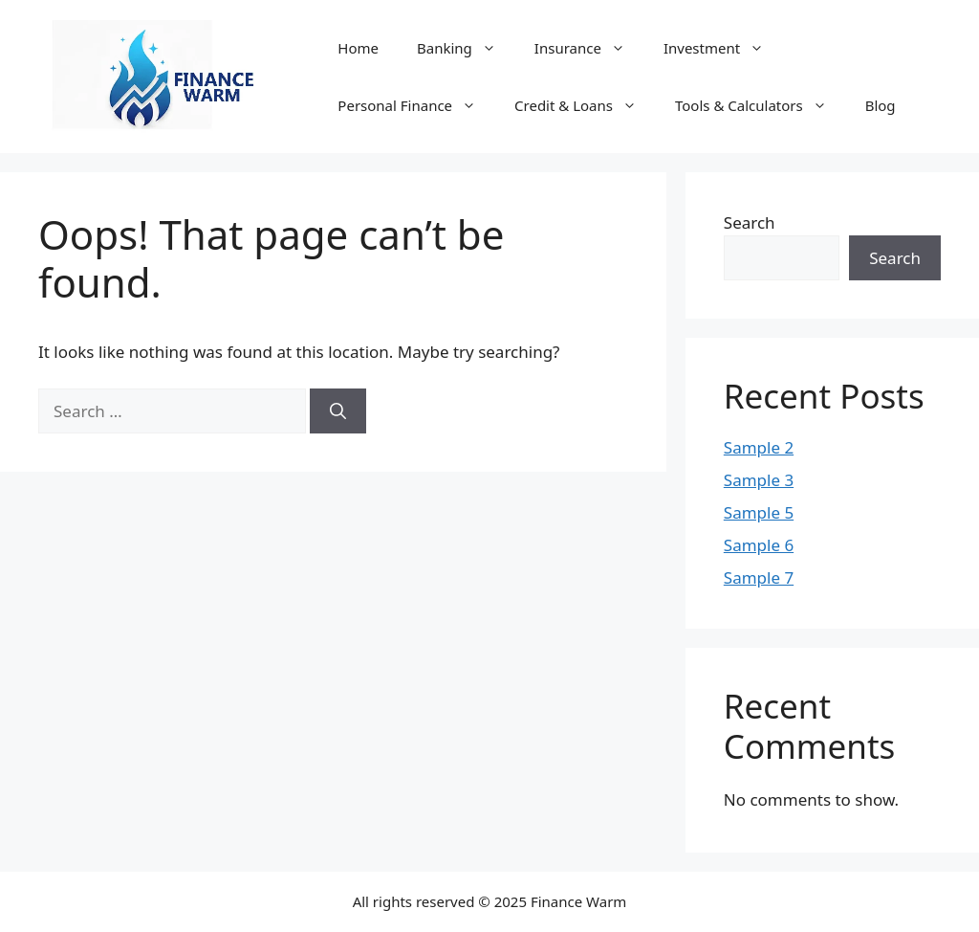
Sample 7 (759, 577)
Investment (723, 48)
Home (358, 47)
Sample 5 (759, 512)
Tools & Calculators (760, 105)
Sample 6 (759, 545)
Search (749, 222)
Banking (466, 48)
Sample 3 (759, 480)
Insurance (589, 48)
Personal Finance (416, 105)
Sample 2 (759, 447)
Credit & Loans (585, 105)
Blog (880, 105)
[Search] (338, 411)
